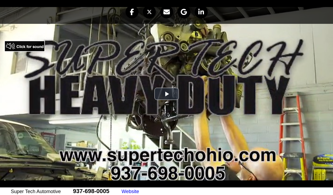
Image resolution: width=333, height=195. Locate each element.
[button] (132, 11)
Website (130, 191)
